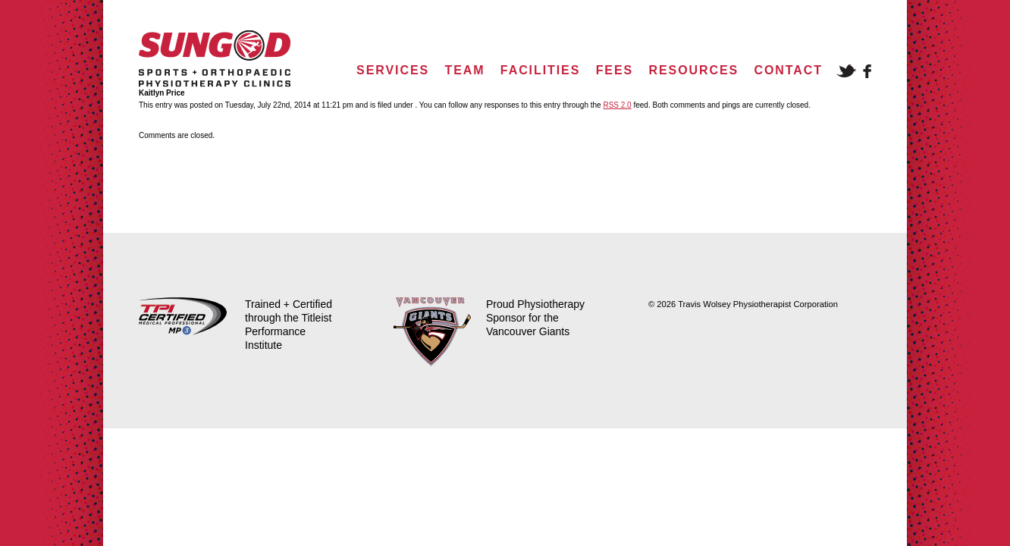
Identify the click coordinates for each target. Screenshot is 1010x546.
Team (464, 70)
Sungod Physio (214, 58)
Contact (788, 70)
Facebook (867, 71)
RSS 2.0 (617, 105)
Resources (694, 70)
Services (392, 70)
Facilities (540, 70)
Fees (614, 70)
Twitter (846, 70)
